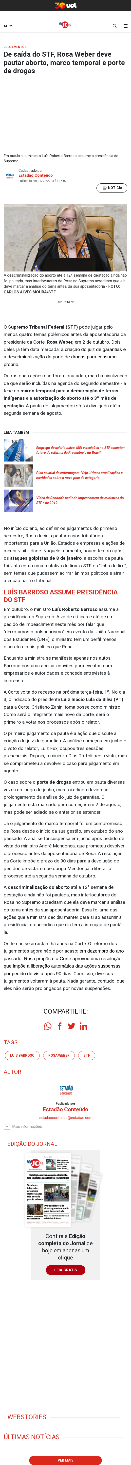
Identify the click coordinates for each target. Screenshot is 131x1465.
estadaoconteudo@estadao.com (66, 1117)
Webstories (26, 1417)
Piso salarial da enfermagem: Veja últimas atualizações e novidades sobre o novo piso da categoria (79, 475)
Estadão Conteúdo (36, 175)
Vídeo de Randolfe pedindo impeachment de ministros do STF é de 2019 (80, 500)
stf (86, 1055)
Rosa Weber (59, 1055)
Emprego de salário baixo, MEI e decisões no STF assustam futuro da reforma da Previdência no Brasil (81, 450)
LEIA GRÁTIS (65, 1270)
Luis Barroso (22, 1055)
